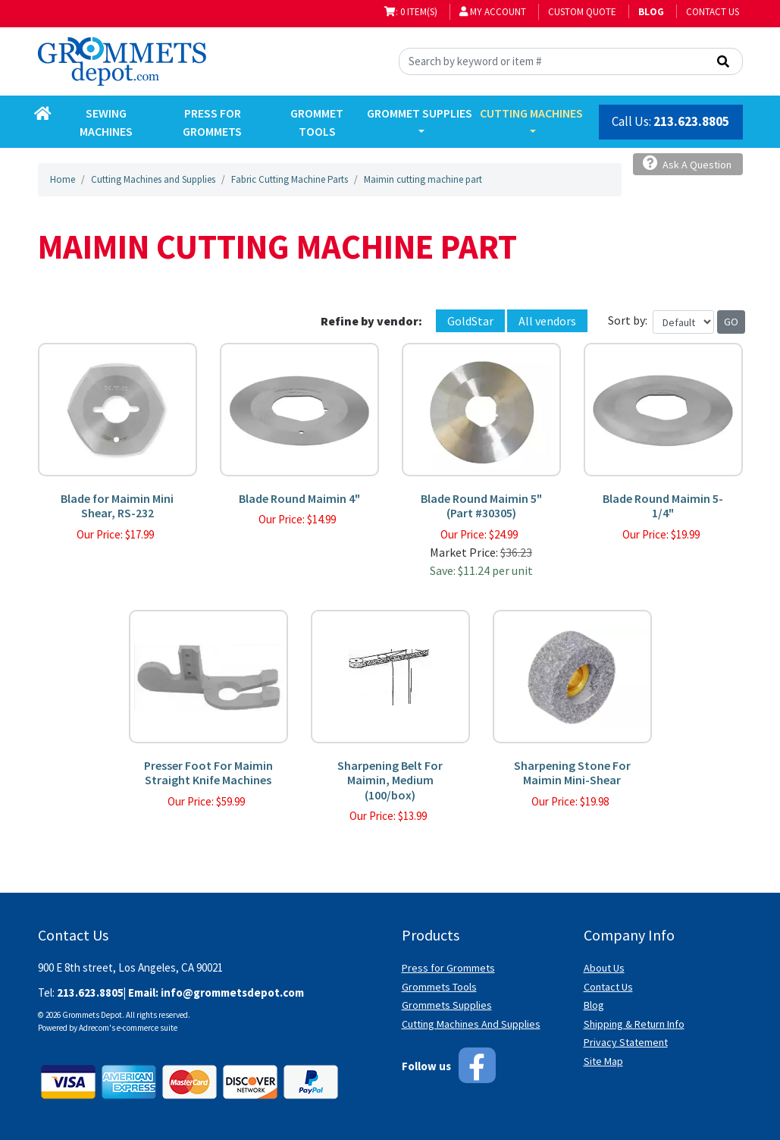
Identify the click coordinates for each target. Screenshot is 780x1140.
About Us (604, 968)
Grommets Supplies (447, 1005)
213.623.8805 (691, 121)
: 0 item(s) (410, 11)
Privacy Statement (626, 1042)
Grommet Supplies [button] (419, 113)
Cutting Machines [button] (531, 113)
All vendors (547, 320)
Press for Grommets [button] (212, 122)
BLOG (651, 11)
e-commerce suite (147, 1027)
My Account (492, 11)
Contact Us (712, 11)
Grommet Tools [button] (316, 122)
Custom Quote (582, 11)
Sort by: (627, 320)
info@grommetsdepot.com (232, 992)
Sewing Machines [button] (106, 122)
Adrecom (94, 1027)
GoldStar (470, 320)
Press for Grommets (448, 968)
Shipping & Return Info (634, 1024)
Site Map (603, 1061)
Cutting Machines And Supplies (471, 1024)
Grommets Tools (439, 987)
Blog (594, 1005)
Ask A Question (687, 163)
